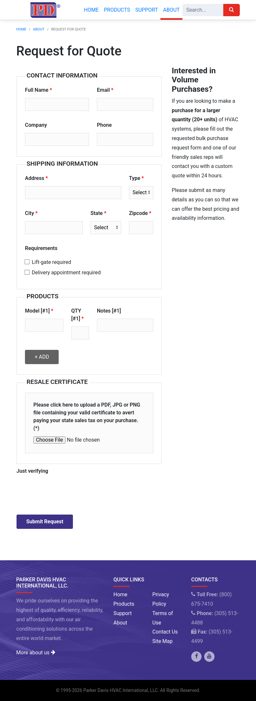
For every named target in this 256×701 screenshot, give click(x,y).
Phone (104, 125)
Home (91, 10)
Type (134, 178)
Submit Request (44, 521)
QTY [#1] (76, 315)
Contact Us (165, 632)
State (96, 213)
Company (36, 125)
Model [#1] (37, 311)
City (29, 213)
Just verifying (32, 471)
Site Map (162, 641)
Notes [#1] (109, 311)
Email (103, 90)
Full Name (36, 90)
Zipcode (138, 213)
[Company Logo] (43, 10)
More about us (35, 652)
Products (117, 10)
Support (146, 10)
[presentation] (66, 491)
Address (34, 178)
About (171, 10)
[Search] (203, 10)
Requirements (41, 248)
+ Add (42, 357)
